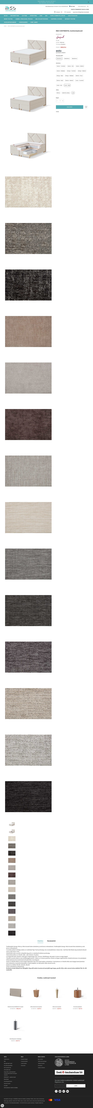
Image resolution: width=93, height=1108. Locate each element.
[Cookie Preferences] (2, 1105)
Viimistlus (58, 63)
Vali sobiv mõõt (59, 55)
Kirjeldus (40, 941)
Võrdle (57, 111)
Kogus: (57, 97)
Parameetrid (51, 941)
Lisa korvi (69, 107)
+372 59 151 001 (64, 6)
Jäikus (57, 89)
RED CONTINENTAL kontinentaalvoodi (16, 26)
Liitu (80, 1086)
